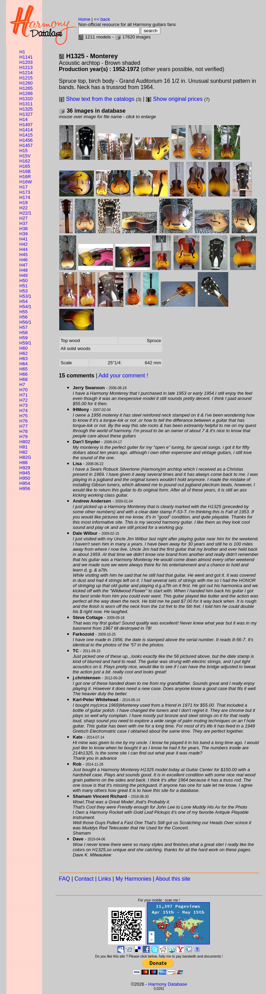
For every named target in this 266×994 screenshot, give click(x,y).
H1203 (26, 62)
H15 (23, 150)
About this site (173, 879)
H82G (25, 457)
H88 (23, 462)
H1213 (26, 67)
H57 (23, 327)
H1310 (26, 98)
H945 (24, 473)
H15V (25, 155)
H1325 (26, 109)
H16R (25, 176)
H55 (23, 311)
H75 (23, 415)
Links (104, 879)
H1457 (26, 145)
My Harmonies (133, 879)
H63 (23, 358)
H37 (23, 223)
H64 (23, 363)
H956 (24, 488)
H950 (24, 478)
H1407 (26, 124)
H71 (23, 395)
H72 (23, 400)
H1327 (26, 114)
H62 (23, 353)
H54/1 (25, 306)
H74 (23, 410)
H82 (23, 452)
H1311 (26, 103)
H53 (23, 291)
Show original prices (178, 99)
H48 (23, 270)
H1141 (26, 57)
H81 (23, 447)
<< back (102, 19)
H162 (24, 161)
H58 (23, 332)
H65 (23, 369)
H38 (23, 228)
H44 (23, 249)
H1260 (26, 83)
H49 (23, 275)
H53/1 (25, 296)
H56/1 (25, 322)
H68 (23, 379)
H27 (23, 218)
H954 (24, 483)
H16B (25, 171)
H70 (23, 389)
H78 (23, 431)
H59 (23, 337)
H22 (23, 207)
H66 (23, 374)
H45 (23, 254)
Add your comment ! (123, 375)
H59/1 (25, 343)
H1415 (26, 135)
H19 (23, 202)
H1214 (26, 72)
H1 (22, 51)
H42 (23, 244)
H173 (24, 192)
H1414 (26, 129)
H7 (22, 384)
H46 (23, 259)
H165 (24, 166)
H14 (23, 119)
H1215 (26, 77)
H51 (23, 285)
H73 (23, 405)
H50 (23, 280)
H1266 (26, 93)
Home (84, 19)
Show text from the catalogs (100, 99)
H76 (23, 421)
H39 (23, 233)
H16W (25, 181)
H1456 (26, 140)
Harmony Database (167, 984)
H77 (23, 426)
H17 (23, 187)
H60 (23, 348)
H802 (24, 441)
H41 (23, 239)
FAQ (64, 879)
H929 (24, 467)
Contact (84, 879)
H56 (23, 317)
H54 (23, 301)
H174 (24, 197)
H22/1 (25, 213)
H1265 (26, 88)
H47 (23, 265)
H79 (23, 436)
